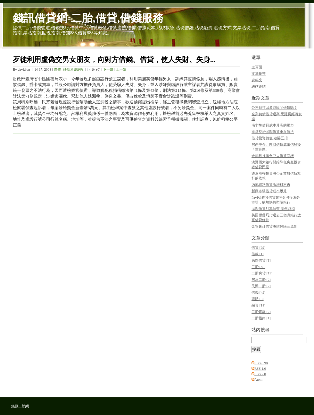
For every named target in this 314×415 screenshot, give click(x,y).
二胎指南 (261, 318)
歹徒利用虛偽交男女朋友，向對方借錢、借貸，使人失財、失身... (114, 60)
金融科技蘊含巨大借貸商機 (273, 156)
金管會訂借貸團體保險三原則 (274, 226)
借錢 (57, 69)
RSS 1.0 (260, 368)
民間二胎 (261, 286)
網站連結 (259, 86)
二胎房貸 (262, 273)
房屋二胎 (261, 279)
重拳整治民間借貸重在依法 (273, 132)
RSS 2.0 (260, 374)
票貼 (258, 299)
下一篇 (108, 69)
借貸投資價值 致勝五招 (270, 138)
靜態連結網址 (73, 69)
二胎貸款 (261, 312)
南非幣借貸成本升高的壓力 (273, 125)
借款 (258, 254)
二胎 (258, 267)
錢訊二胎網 (20, 406)
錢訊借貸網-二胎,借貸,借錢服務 (88, 18)
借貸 (258, 247)
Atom (258, 379)
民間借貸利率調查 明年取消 (273, 209)
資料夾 (257, 80)
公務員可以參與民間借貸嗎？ (274, 107)
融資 (258, 305)
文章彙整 (259, 73)
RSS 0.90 (261, 363)
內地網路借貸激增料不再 (271, 184)
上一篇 (121, 69)
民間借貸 (261, 260)
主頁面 (257, 67)
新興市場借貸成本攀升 (269, 191)
